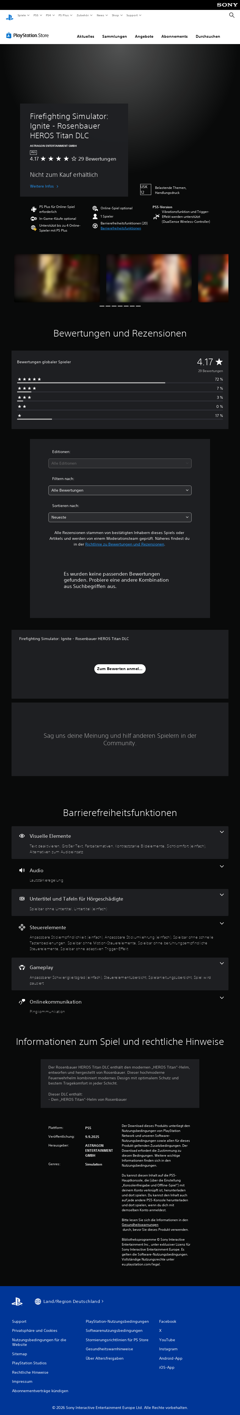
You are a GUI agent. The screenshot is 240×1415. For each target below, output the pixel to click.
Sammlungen (114, 31)
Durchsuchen (208, 31)
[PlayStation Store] (28, 30)
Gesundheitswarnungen (140, 1219)
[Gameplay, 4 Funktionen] (120, 968)
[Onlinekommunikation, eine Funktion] (120, 1000)
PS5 (36, 15)
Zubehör (83, 15)
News (100, 15)
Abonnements (174, 31)
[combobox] (120, 458)
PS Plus (64, 15)
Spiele (21, 15)
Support (132, 15)
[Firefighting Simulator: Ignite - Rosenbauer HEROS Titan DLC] (57, 273)
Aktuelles (85, 31)
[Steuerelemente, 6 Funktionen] (120, 931)
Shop (115, 15)
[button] (121, 223)
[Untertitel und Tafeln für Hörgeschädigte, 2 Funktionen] (120, 897)
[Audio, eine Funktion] (120, 868)
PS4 (48, 15)
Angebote (144, 31)
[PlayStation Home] (9, 15)
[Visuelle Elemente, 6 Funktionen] (120, 837)
